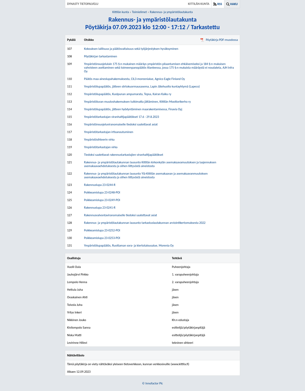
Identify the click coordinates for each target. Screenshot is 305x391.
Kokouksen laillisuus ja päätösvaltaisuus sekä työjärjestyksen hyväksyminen (131, 49)
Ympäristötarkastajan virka (100, 147)
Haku (234, 4)
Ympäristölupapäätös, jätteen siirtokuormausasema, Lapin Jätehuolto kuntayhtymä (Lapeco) (142, 86)
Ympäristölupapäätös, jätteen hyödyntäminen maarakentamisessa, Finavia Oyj (133, 109)
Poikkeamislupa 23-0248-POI (102, 192)
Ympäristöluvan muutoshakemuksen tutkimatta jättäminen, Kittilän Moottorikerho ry (137, 101)
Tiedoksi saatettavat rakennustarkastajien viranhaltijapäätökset (123, 155)
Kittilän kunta (120, 12)
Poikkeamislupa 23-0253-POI (102, 238)
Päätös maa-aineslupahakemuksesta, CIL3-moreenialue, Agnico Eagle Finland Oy (134, 79)
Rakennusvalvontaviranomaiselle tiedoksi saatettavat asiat (120, 215)
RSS (219, 4)
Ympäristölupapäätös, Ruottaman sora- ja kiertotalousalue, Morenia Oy (129, 245)
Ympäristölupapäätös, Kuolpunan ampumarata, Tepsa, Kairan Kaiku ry (127, 94)
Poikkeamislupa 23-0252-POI (102, 230)
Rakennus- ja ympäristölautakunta (171, 12)
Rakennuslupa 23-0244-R (99, 185)
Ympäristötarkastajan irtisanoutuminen (108, 132)
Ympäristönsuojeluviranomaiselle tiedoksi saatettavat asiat (121, 124)
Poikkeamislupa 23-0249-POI (102, 200)
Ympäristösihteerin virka (99, 139)
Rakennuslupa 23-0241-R (99, 207)
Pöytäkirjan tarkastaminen (100, 56)
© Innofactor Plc (152, 383)
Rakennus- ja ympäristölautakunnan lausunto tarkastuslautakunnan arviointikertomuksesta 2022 (144, 223)
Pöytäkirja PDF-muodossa (219, 40)
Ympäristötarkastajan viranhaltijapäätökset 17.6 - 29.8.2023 (121, 117)
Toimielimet (139, 12)
